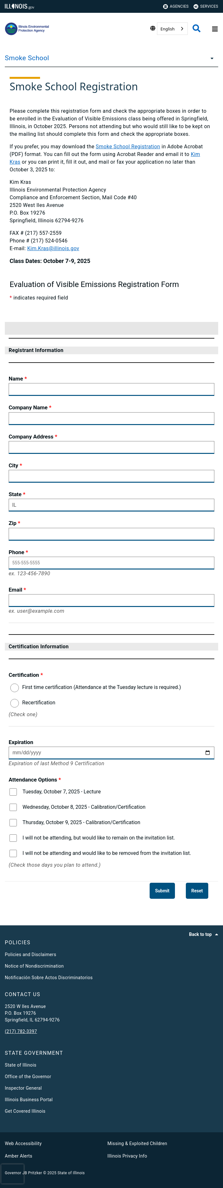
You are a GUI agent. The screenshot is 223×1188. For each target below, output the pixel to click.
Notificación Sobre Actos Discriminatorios (49, 977)
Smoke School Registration (128, 146)
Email (15, 589)
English (168, 29)
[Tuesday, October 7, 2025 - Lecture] (13, 792)
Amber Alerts (18, 1156)
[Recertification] (14, 703)
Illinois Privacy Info (127, 1156)
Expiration (21, 742)
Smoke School (27, 58)
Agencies (176, 6)
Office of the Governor (28, 1076)
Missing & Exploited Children (137, 1143)
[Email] (111, 600)
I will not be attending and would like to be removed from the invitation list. (106, 853)
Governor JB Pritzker (23, 1173)
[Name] (111, 389)
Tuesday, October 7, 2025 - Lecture (61, 792)
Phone (16, 552)
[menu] (206, 313)
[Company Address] (111, 447)
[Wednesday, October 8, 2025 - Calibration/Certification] (13, 807)
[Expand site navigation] (214, 29)
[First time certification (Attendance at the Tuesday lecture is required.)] (14, 688)
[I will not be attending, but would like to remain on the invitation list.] (13, 838)
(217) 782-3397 (21, 1031)
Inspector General (23, 1088)
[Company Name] (111, 418)
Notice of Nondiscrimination (34, 966)
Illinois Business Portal (29, 1099)
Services (206, 6)
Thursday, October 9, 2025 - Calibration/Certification (81, 822)
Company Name (28, 407)
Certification (24, 675)
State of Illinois (20, 1065)
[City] (111, 476)
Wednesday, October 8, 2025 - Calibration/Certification (83, 807)
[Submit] (162, 891)
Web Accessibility (23, 1143)
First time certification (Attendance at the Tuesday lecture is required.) (101, 687)
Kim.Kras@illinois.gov (53, 248)
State (15, 494)
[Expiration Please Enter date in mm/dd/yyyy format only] (111, 753)
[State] (111, 505)
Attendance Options (33, 779)
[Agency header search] (197, 28)
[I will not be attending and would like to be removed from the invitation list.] (13, 853)
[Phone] (111, 563)
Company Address (31, 436)
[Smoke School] (210, 58)
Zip (12, 523)
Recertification (38, 703)
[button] (188, 328)
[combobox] (172, 28)
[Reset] (197, 891)
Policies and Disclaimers (30, 954)
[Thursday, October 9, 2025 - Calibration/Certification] (13, 822)
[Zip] (111, 534)
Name (16, 378)
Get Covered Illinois (25, 1111)
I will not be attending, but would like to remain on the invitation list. (98, 838)
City (13, 465)
